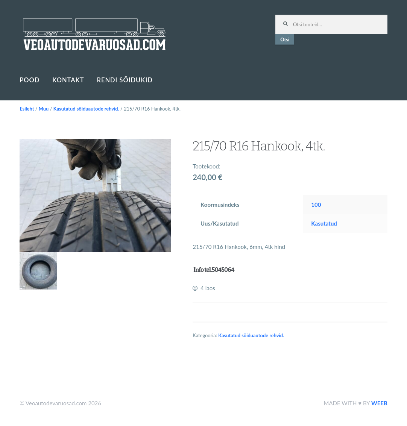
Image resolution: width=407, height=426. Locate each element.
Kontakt (68, 80)
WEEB (379, 403)
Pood (29, 80)
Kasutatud (324, 223)
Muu (44, 109)
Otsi (284, 39)
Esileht (27, 109)
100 (316, 204)
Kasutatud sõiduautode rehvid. (86, 109)
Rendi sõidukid (124, 80)
